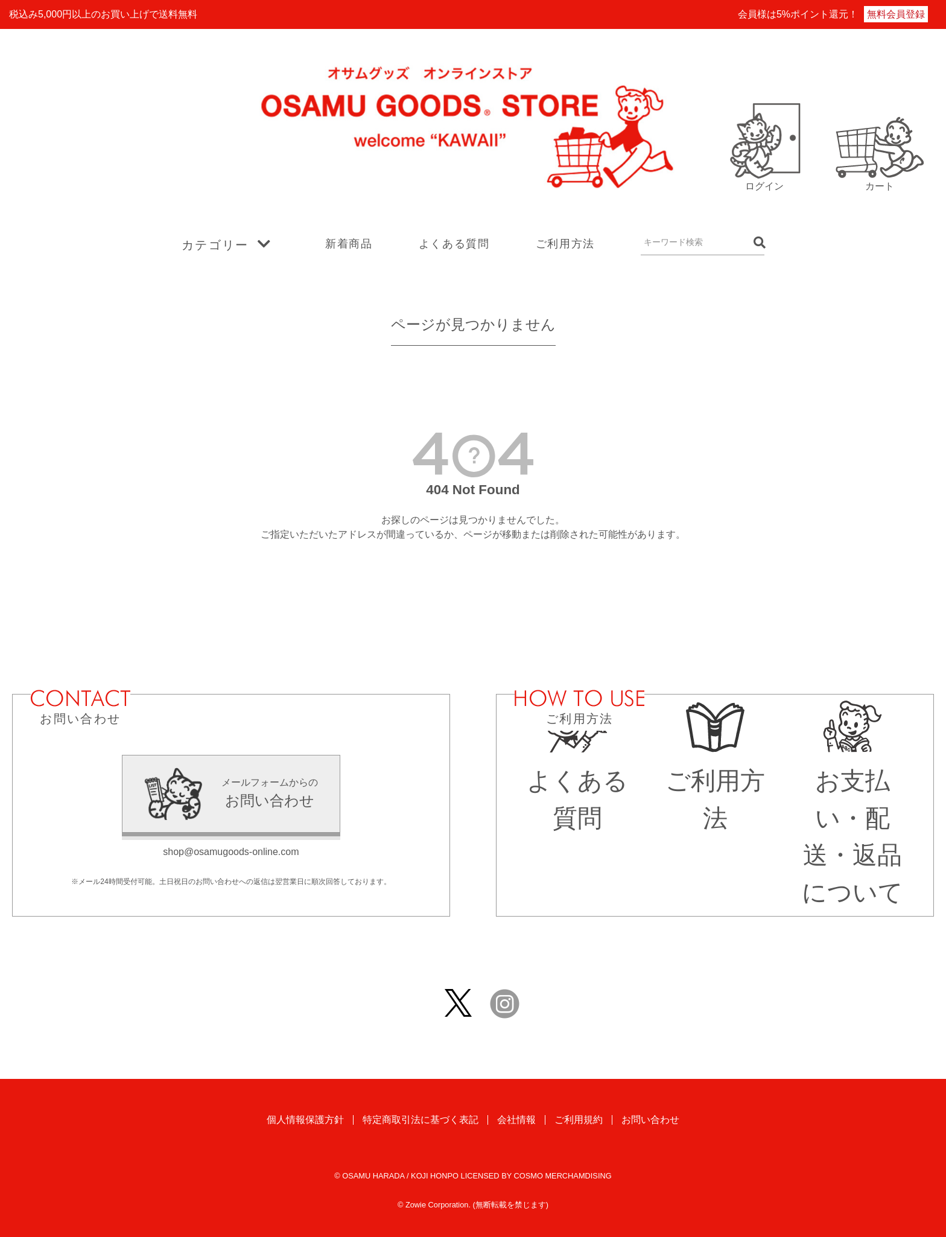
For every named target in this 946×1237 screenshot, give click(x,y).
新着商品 (348, 244)
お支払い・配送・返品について (852, 819)
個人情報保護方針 (305, 1120)
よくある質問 (454, 244)
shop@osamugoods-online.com (231, 852)
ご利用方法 (565, 244)
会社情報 (516, 1120)
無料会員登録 (896, 14)
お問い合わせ (650, 1120)
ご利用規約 (578, 1120)
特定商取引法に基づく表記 (420, 1120)
